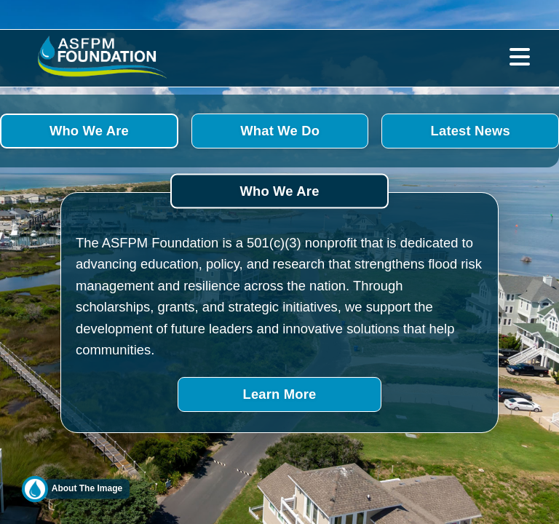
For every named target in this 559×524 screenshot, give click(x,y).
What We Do (280, 130)
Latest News (470, 131)
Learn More (280, 394)
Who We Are (89, 130)
